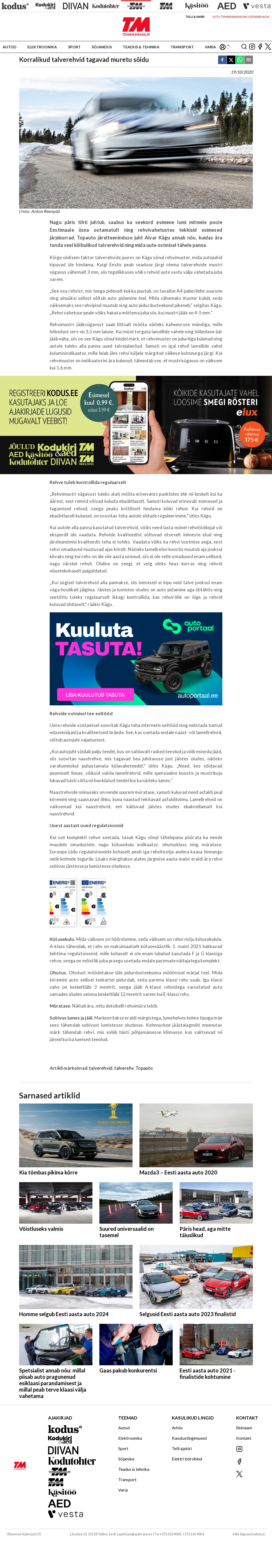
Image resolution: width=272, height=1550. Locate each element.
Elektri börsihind (187, 1458)
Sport (74, 47)
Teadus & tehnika (141, 47)
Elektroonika (42, 47)
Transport (182, 47)
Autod (9, 47)
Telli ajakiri (195, 16)
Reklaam (244, 1427)
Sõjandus (102, 47)
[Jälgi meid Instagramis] (252, 46)
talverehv (124, 1068)
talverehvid (100, 1068)
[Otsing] (244, 46)
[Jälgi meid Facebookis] (260, 46)
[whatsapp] (240, 60)
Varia (210, 47)
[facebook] (222, 60)
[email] (248, 60)
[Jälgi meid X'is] (268, 46)
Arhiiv (177, 1427)
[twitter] (231, 60)
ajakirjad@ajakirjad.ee (135, 1534)
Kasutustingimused (189, 1438)
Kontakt (243, 1438)
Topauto (144, 1068)
